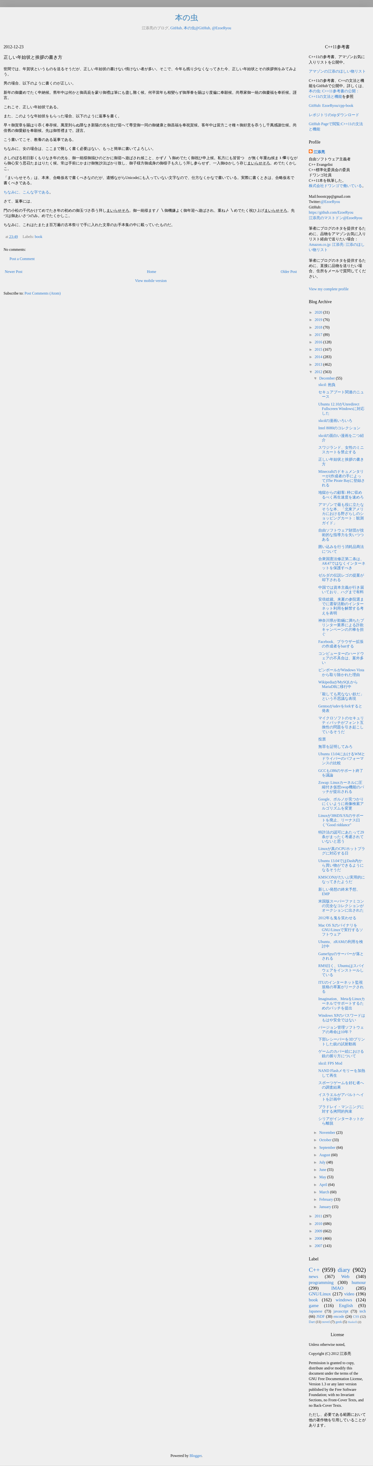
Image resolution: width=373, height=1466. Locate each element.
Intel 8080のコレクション (339, 428)
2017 (319, 335)
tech (362, 1311)
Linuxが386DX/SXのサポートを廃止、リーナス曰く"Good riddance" (340, 820)
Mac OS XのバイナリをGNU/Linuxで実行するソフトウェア (340, 929)
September (327, 1147)
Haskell (352, 1322)
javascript (341, 1311)
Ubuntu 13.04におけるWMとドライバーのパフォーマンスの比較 (341, 758)
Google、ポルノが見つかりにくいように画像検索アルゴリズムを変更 (341, 803)
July (323, 1162)
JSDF (320, 1316)
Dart (312, 1322)
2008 (319, 1238)
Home (151, 272)
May (323, 1177)
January (325, 1207)
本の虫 (186, 17)
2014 (319, 357)
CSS (356, 1316)
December (327, 378)
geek (338, 1322)
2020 (319, 312)
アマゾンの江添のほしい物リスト (337, 71)
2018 (319, 327)
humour (359, 1282)
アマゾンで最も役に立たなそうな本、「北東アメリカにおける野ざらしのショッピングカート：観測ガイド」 (341, 514)
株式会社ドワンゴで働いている (335, 186)
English (346, 1305)
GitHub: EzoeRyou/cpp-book (331, 106)
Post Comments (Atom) (43, 293)
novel (326, 1322)
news (313, 1276)
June (323, 1170)
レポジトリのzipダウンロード (334, 115)
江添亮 (319, 152)
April (323, 1185)
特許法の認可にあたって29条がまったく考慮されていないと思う (341, 836)
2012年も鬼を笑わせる (337, 918)
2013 (319, 364)
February (326, 1199)
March (324, 1192)
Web (345, 1276)
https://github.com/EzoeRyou (331, 212)
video (349, 1293)
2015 (319, 349)
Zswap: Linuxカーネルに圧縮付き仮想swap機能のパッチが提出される (341, 787)
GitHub (176, 28)
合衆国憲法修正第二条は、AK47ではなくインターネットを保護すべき (341, 563)
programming (321, 1282)
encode (339, 1316)
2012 (319, 372)
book (38, 237)
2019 (319, 320)
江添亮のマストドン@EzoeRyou (335, 218)
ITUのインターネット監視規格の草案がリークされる (341, 986)
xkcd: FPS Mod (330, 1063)
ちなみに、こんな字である (26, 192)
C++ (314, 1269)
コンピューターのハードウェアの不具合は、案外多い (341, 658)
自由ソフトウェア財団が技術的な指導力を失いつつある (341, 534)
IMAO (337, 1288)
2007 (319, 1246)
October (326, 1140)
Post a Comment (22, 259)
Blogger (196, 1456)
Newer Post (13, 272)
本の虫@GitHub (197, 28)
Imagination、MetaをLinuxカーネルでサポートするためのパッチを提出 (341, 1003)
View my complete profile (328, 289)
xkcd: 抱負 (326, 385)
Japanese (315, 1311)
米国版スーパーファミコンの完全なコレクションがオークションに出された (341, 905)
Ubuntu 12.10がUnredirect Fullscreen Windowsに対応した (341, 408)
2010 (319, 1224)
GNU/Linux (320, 1293)
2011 (319, 1216)
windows (344, 1299)
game (314, 1305)
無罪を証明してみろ (335, 747)
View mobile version (151, 281)
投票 (322, 739)
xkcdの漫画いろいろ (335, 421)
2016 (319, 342)
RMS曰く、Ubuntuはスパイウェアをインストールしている (341, 970)
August (325, 1155)
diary (344, 1269)
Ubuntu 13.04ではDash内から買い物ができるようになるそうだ (341, 865)
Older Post (289, 272)
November (327, 1132)
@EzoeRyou (221, 28)
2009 (319, 1231)
